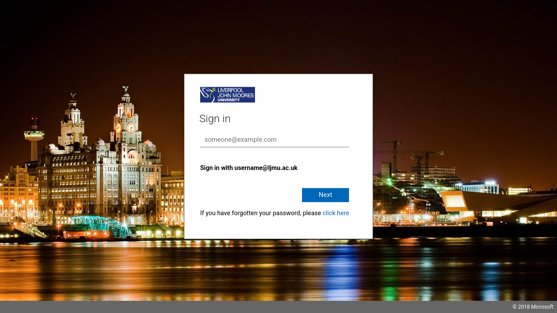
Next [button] (325, 195)
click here (335, 213)
